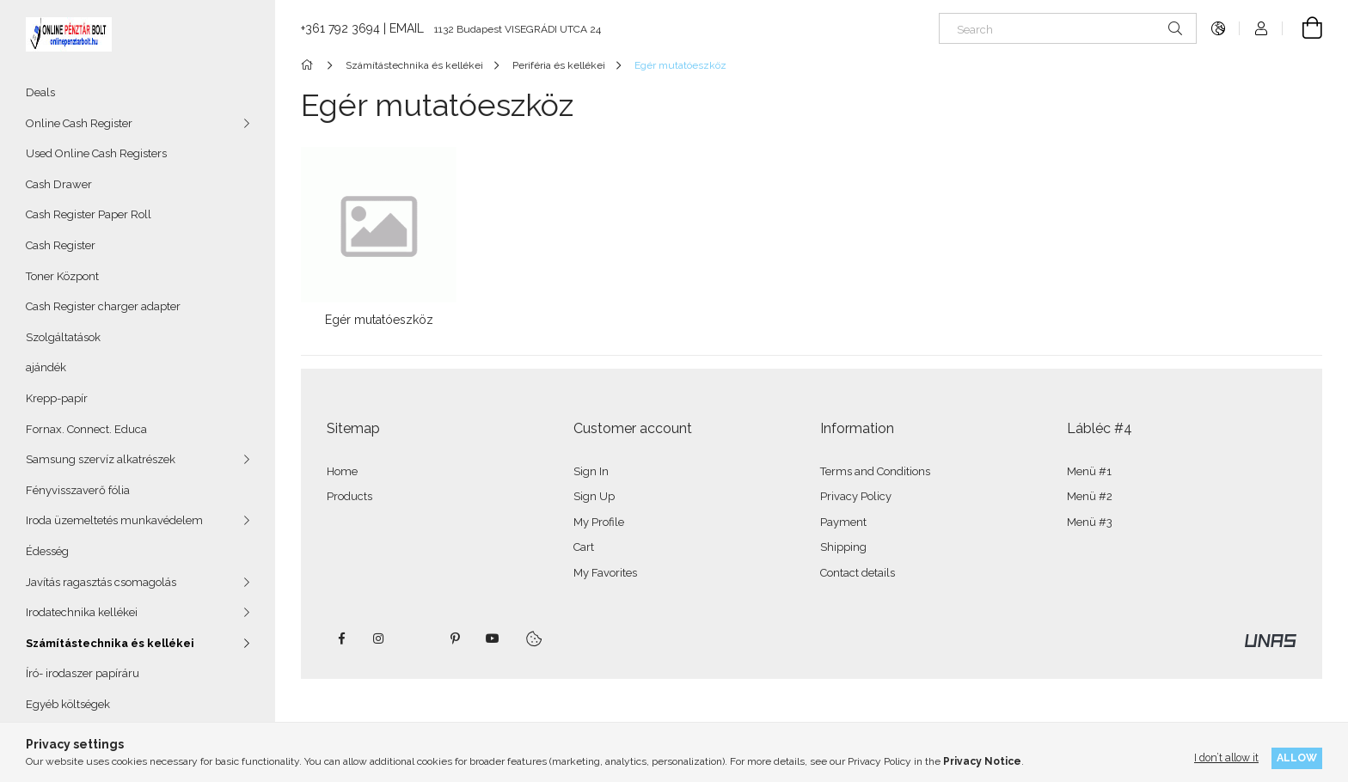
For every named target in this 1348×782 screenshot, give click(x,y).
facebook (341, 638)
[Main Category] (310, 65)
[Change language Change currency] (1218, 28)
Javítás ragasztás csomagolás (101, 582)
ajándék (46, 367)
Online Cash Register (79, 123)
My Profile (598, 522)
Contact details (857, 572)
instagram (379, 638)
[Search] (1068, 28)
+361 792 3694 (340, 28)
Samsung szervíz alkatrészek (100, 459)
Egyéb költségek (68, 704)
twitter (417, 638)
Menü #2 (1089, 496)
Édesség (47, 551)
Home (342, 471)
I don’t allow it (1226, 757)
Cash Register (60, 245)
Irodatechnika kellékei (82, 612)
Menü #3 (1089, 522)
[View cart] (1302, 28)
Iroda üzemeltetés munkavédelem (114, 520)
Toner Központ (62, 276)
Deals (40, 92)
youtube (492, 638)
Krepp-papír (57, 398)
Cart (583, 547)
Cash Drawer (59, 184)
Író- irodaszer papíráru (82, 673)
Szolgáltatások (63, 337)
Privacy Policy (856, 496)
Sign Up (594, 496)
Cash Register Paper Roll (88, 214)
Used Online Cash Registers (96, 153)
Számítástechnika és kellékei (110, 643)
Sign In (591, 471)
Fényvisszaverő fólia (78, 490)
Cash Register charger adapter (103, 306)
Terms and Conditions (875, 471)
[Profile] (1261, 28)
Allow (1297, 757)
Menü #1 (1089, 471)
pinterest (454, 638)
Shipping (843, 547)
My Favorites (605, 572)
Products (349, 496)
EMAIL (406, 28)
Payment (843, 522)
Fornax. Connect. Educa (86, 429)
